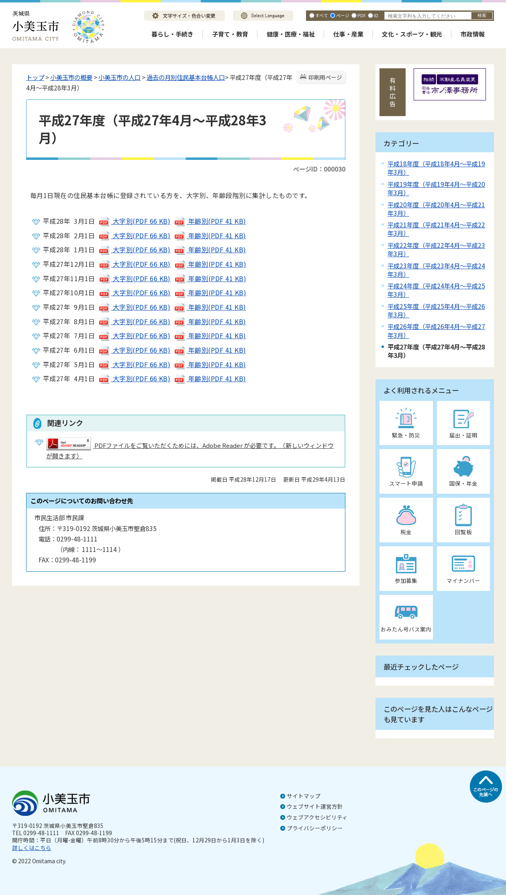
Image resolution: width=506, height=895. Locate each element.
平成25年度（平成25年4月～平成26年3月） (436, 310)
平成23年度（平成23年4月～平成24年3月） (436, 269)
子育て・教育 (230, 34)
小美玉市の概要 (71, 77)
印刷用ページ (325, 77)
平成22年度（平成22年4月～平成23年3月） (436, 249)
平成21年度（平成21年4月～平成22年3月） (436, 228)
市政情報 (473, 34)
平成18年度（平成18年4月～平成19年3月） (436, 167)
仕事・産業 (348, 34)
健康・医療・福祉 (291, 34)
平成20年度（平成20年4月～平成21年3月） (436, 208)
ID (376, 15)
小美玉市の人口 (119, 77)
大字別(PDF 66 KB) (134, 221)
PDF (361, 15)
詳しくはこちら (31, 848)
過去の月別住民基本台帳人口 (186, 77)
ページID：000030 (319, 168)
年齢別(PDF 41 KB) (210, 221)
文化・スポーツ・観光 (412, 34)
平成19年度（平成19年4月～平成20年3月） (436, 188)
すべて (321, 15)
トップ (35, 77)
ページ (342, 15)
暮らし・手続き (172, 34)
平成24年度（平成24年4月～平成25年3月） (436, 289)
